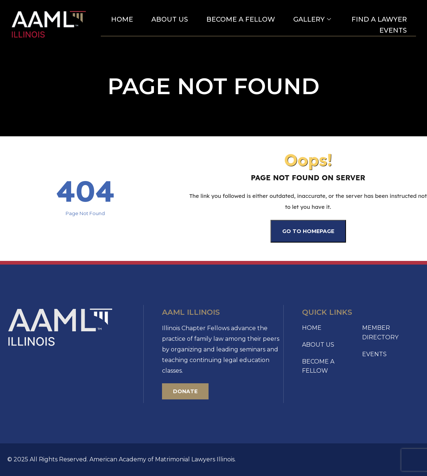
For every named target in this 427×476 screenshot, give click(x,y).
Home (122, 19)
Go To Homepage (308, 231)
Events (393, 30)
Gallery (312, 19)
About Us (169, 19)
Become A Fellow (240, 19)
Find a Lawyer (379, 19)
